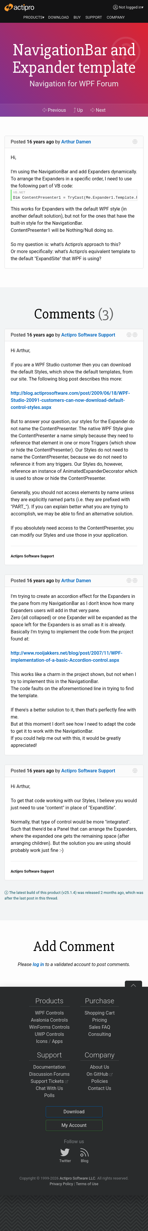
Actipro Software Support (88, 335)
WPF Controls (49, 1013)
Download (74, 1111)
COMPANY (116, 17)
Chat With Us (49, 1088)
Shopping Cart (99, 1013)
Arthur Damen (76, 142)
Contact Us (99, 1088)
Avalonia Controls (49, 1020)
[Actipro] (19, 7)
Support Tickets (49, 1081)
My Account (74, 1125)
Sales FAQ (99, 1027)
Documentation (49, 1067)
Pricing (99, 1020)
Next (98, 110)
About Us (99, 1067)
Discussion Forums (49, 1074)
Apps (57, 1041)
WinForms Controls (49, 1027)
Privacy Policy (61, 1184)
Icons (41, 1041)
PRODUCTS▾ (34, 17)
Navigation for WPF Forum (73, 83)
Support (49, 1055)
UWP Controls (49, 1034)
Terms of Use (87, 1184)
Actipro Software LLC (77, 1178)
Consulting (99, 1034)
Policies (99, 1081)
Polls (49, 1095)
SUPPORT (93, 17)
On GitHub (100, 1074)
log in (38, 964)
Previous (54, 110)
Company (99, 1055)
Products (49, 1001)
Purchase (99, 1001)
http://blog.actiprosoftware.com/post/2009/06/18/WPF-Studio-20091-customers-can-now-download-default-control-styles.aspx (70, 400)
